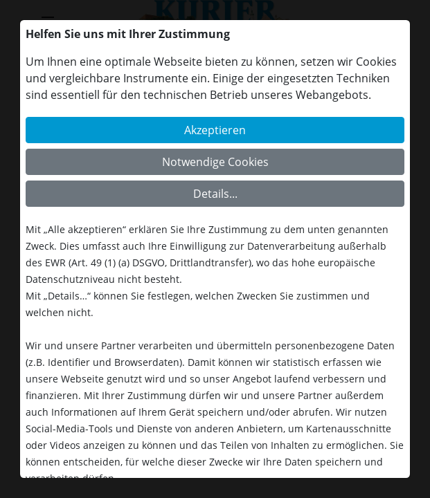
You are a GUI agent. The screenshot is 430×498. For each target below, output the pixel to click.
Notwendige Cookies (215, 161)
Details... (215, 193)
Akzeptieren (215, 130)
